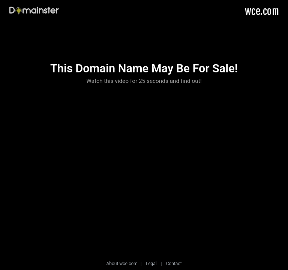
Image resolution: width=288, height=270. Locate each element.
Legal (151, 263)
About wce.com (121, 263)
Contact (174, 263)
